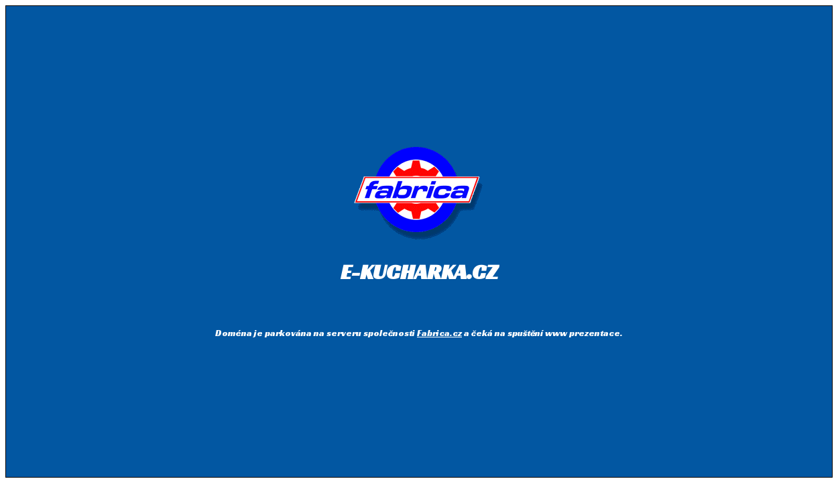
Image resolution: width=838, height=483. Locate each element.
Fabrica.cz (439, 333)
